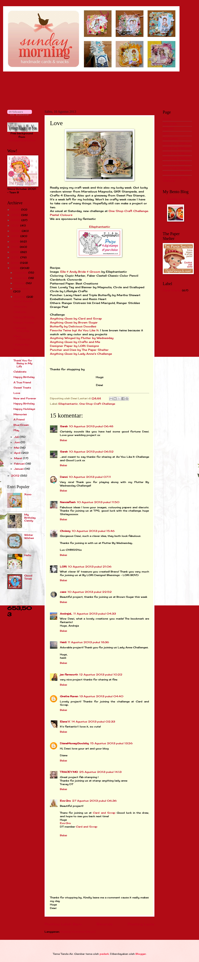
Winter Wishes (29, 536)
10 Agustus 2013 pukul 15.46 (93, 530)
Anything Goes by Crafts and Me (75, 342)
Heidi (63, 642)
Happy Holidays (24, 408)
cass (63, 591)
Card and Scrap (104, 812)
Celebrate (19, 311)
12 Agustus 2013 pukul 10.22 (100, 674)
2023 (16, 215)
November (21, 278)
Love (16, 392)
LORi (63, 566)
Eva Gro (65, 800)
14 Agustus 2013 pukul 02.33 (93, 721)
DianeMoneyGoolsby (74, 743)
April (17, 452)
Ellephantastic (99, 226)
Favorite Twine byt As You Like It (74, 330)
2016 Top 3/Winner (177, 163)
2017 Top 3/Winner (176, 167)
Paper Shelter (172, 290)
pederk (104, 953)
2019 (15, 236)
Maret (18, 458)
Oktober (20, 283)
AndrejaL (66, 613)
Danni (64, 476)
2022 (16, 220)
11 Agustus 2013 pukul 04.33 (94, 613)
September (21, 288)
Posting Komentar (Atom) (77, 931)
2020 (16, 230)
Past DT (168, 128)
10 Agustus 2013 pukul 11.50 (98, 502)
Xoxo (28, 494)
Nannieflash (68, 502)
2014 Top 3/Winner (176, 153)
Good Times (28, 577)
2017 (15, 246)
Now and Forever (24, 398)
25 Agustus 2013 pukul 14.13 (100, 771)
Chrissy (65, 530)
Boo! (16, 349)
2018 (15, 241)
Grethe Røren (69, 696)
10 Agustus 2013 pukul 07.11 (90, 476)
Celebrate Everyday (21, 329)
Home (167, 118)
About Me (169, 123)
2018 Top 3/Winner (176, 172)
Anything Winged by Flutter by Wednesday (81, 338)
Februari (19, 463)
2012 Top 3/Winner (177, 143)
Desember (21, 272)
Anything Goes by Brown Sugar (74, 322)
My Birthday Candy (30, 517)
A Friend (19, 419)
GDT (166, 133)
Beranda (105, 924)
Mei (17, 447)
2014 (15, 262)
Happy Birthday (24, 317)
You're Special (23, 301)
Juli (17, 436)
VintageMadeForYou (21, 140)
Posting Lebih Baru (63, 924)
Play (16, 430)
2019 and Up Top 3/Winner (175, 179)
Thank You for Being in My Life (22, 363)
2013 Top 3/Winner (176, 148)
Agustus (20, 296)
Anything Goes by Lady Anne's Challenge (81, 353)
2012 (15, 475)
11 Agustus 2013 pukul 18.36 (88, 642)
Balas (63, 440)
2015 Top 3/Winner (177, 158)
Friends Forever (23, 322)
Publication (170, 138)
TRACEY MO (69, 771)
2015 (15, 257)
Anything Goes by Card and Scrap (76, 318)
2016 (15, 252)
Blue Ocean (21, 424)
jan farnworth (69, 674)
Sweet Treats (22, 387)
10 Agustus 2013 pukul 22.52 (90, 591)
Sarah (64, 426)
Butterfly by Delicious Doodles (73, 326)
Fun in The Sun (23, 355)
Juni (17, 442)
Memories (20, 306)
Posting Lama (141, 924)
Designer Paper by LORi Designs (74, 345)
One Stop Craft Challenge (97, 403)
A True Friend (22, 382)
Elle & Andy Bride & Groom (80, 271)
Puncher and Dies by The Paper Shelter (79, 349)
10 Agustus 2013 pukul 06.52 (91, 451)
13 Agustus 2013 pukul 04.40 (101, 696)
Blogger (141, 953)
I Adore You (21, 344)
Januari (19, 468)
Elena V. (65, 721)
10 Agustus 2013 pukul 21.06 (90, 566)
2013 (15, 268)
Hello (27, 555)
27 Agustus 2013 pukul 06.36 (94, 800)
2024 (16, 209)
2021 (15, 225)
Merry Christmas (22, 338)
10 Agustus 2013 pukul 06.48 (91, 426)
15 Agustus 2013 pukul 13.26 (111, 743)
